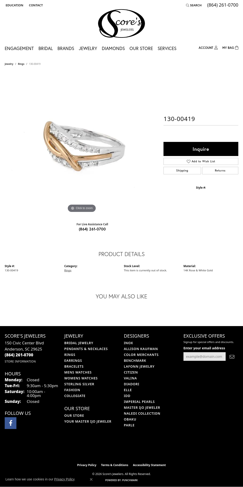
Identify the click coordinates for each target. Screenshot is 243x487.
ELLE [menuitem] (128, 390)
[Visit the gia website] (132, 449)
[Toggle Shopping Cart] (230, 47)
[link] (35, 5)
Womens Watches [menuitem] (81, 378)
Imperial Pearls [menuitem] (139, 401)
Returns (220, 170)
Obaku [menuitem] (130, 419)
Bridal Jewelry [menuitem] (78, 343)
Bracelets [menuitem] (74, 366)
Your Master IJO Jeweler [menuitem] (87, 421)
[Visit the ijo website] (110, 449)
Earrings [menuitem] (73, 360)
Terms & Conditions (114, 465)
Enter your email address (204, 348)
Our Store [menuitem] (74, 415)
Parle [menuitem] (129, 425)
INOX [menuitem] (128, 343)
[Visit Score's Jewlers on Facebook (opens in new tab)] (10, 423)
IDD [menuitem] (127, 395)
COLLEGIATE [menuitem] (74, 395)
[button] (14, 5)
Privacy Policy (86, 465)
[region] (81, 143)
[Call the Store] (19, 355)
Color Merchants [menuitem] (141, 354)
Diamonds (113, 48)
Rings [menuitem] (69, 354)
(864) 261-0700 (92, 228)
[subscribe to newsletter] (232, 356)
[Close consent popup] (91, 479)
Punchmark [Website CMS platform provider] (130, 480)
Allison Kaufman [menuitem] (141, 349)
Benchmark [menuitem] (135, 360)
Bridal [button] (45, 48)
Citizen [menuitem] (131, 372)
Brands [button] (65, 48)
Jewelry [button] (88, 48)
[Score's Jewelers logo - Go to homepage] (121, 23)
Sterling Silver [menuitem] (79, 384)
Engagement (19, 48)
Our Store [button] (141, 48)
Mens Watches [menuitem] (78, 372)
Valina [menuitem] (130, 378)
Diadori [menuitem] (131, 384)
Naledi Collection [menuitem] (142, 413)
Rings (21, 64)
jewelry (9, 64)
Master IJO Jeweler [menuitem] (142, 407)
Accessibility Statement (149, 465)
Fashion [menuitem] (72, 390)
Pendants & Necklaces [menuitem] (86, 349)
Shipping (182, 170)
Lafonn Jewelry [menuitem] (139, 366)
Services (167, 48)
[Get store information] (20, 361)
